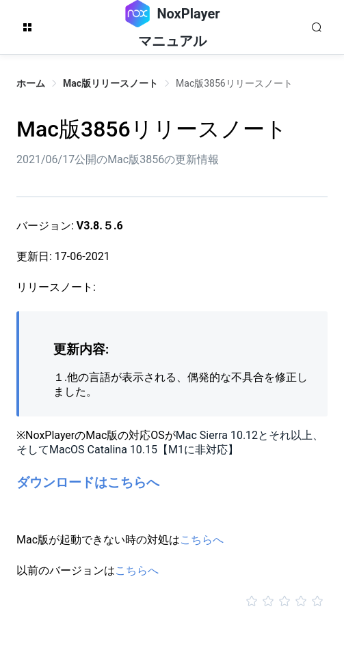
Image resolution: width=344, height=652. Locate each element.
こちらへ (202, 539)
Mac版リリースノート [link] (110, 83)
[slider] (172, 601)
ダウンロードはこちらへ (87, 482)
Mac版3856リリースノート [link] (234, 83)
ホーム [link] (30, 83)
